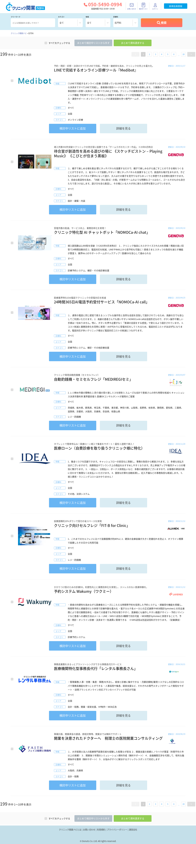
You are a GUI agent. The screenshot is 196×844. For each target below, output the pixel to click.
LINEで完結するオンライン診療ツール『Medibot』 (96, 70)
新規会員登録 (175, 6)
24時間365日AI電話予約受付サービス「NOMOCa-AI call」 (101, 302)
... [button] (179, 55)
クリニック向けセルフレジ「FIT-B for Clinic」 (92, 525)
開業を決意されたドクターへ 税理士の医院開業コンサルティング (108, 738)
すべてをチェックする (57, 43)
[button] (135, 54)
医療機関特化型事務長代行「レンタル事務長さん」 (96, 668)
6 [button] (173, 54)
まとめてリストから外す (93, 43)
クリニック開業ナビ (18, 33)
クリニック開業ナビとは (70, 829)
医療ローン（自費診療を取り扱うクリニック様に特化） (99, 448)
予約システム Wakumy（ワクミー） (83, 591)
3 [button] (155, 54)
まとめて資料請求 (132, 43)
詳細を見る (123, 128)
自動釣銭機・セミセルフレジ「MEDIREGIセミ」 (93, 379)
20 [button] (183, 54)
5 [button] (167, 54)
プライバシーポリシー (117, 829)
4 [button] (161, 54)
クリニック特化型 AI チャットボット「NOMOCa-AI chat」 (102, 232)
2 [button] (149, 54)
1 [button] (143, 54)
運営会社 (133, 829)
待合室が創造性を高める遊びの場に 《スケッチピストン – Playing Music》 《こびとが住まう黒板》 (108, 153)
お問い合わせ (89, 829)
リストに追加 (72, 128)
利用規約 (101, 829)
